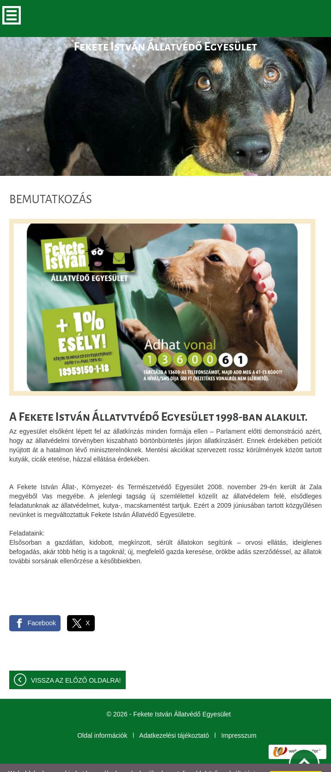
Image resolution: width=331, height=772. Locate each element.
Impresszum (239, 717)
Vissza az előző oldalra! (76, 662)
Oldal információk (102, 717)
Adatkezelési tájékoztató (174, 717)
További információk (124, 762)
